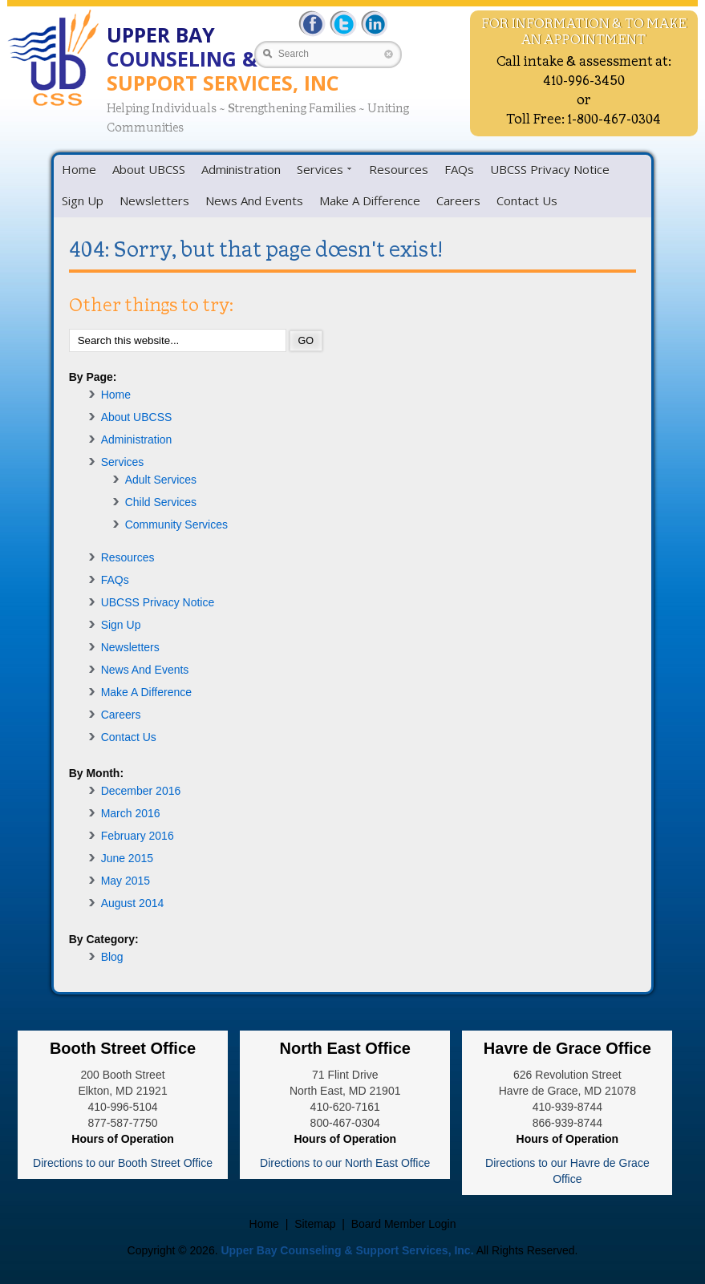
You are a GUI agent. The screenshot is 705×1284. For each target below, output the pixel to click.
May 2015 (125, 880)
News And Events (254, 200)
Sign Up (82, 200)
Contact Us (526, 200)
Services (320, 169)
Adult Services (161, 479)
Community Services (176, 524)
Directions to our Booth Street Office (123, 1162)
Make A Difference (369, 200)
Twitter (343, 23)
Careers (458, 200)
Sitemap (314, 1223)
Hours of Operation (122, 1138)
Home (79, 169)
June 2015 (127, 858)
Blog (112, 956)
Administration (241, 169)
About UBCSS (148, 169)
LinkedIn (372, 23)
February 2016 (137, 835)
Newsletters (154, 200)
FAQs (459, 169)
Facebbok (313, 23)
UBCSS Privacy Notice (550, 169)
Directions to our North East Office (345, 1162)
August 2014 (132, 903)
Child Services (161, 502)
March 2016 (130, 813)
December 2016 (141, 790)
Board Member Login (403, 1223)
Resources (398, 169)
